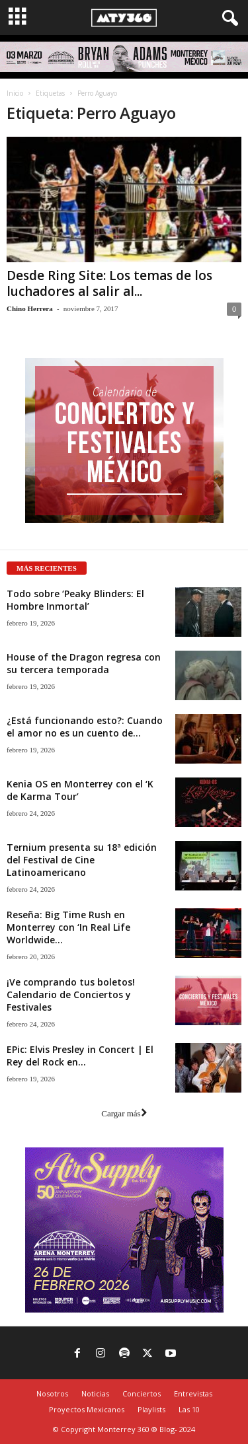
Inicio (15, 93)
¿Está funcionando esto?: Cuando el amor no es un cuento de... (85, 726)
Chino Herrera (30, 308)
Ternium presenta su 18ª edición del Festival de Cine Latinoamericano (82, 860)
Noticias (95, 1393)
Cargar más (123, 1113)
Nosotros (52, 1393)
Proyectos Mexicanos (86, 1409)
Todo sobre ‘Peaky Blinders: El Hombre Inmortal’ (75, 599)
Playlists (151, 1409)
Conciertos (141, 1393)
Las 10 (189, 1409)
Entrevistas (193, 1393)
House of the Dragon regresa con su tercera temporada (84, 663)
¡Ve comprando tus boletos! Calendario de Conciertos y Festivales (71, 994)
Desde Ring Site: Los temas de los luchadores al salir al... (109, 283)
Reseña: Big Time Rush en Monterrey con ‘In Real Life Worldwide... (68, 927)
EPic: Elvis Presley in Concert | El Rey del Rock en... (80, 1055)
